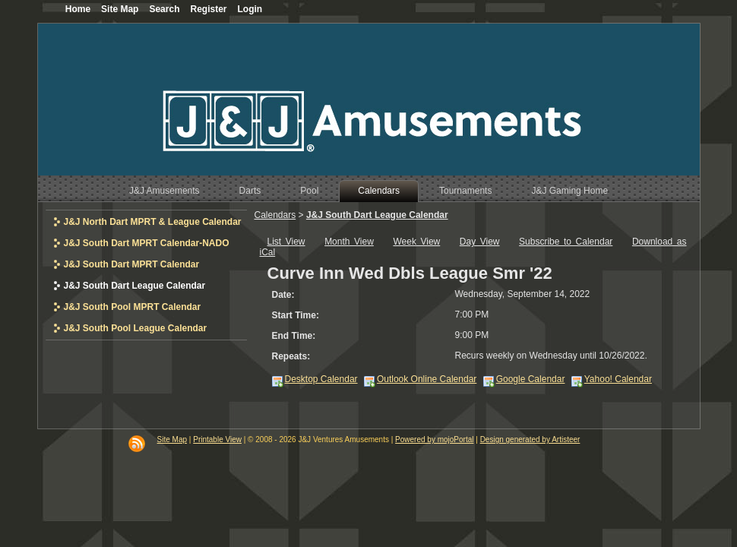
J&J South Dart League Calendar (377, 215)
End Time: (294, 335)
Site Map (172, 439)
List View (286, 241)
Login (250, 9)
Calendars (379, 190)
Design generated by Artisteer (530, 439)
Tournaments (465, 190)
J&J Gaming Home (569, 190)
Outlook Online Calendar (426, 379)
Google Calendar (530, 379)
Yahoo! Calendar (618, 379)
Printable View (217, 439)
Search (164, 9)
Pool (309, 190)
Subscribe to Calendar (565, 241)
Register (208, 9)
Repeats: (291, 356)
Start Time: (295, 315)
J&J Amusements (164, 190)
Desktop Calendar (321, 379)
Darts (250, 190)
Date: (283, 294)
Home (77, 9)
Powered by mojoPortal (434, 439)
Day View (480, 241)
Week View (416, 241)
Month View (349, 241)
